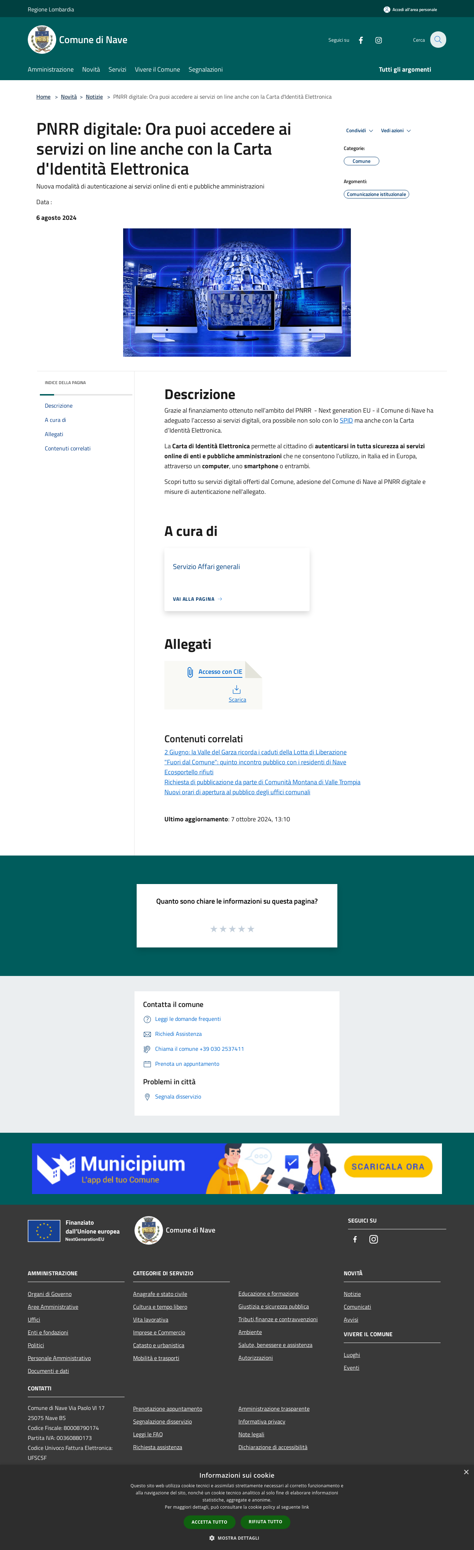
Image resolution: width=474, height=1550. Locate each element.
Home (43, 96)
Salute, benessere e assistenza (275, 1344)
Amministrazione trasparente (274, 1408)
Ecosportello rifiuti (189, 772)
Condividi (360, 130)
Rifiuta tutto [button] (266, 1522)
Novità (69, 96)
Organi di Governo (50, 1294)
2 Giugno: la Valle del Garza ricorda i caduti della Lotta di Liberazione (255, 752)
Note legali (251, 1434)
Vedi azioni (397, 130)
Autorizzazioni (255, 1357)
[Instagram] (374, 39)
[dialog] (237, 1507)
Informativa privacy (261, 1421)
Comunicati (357, 1306)
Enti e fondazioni (48, 1332)
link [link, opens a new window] (305, 1507)
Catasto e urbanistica (158, 1345)
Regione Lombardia (51, 9)
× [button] (466, 1472)
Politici (36, 1345)
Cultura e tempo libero (160, 1306)
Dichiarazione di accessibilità (272, 1447)
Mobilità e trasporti (156, 1358)
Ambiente (250, 1332)
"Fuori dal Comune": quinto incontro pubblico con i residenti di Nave (255, 762)
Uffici (34, 1319)
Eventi (351, 1367)
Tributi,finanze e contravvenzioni (278, 1319)
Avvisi (351, 1319)
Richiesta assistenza (157, 1447)
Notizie (94, 96)
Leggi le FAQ (148, 1434)
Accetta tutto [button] (209, 1522)
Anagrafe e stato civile (160, 1294)
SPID (346, 420)
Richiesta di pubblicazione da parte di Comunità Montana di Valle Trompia (262, 782)
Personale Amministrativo (59, 1358)
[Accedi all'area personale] (410, 9)
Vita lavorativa (150, 1319)
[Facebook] (356, 39)
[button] (237, 1537)
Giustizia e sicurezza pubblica (273, 1306)
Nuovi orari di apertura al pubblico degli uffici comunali (237, 792)
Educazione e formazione (268, 1293)
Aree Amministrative (53, 1306)
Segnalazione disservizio (162, 1421)
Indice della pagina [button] (65, 382)
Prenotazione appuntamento (167, 1408)
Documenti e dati (48, 1370)
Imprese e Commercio (159, 1332)
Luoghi (352, 1354)
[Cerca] (437, 39)
